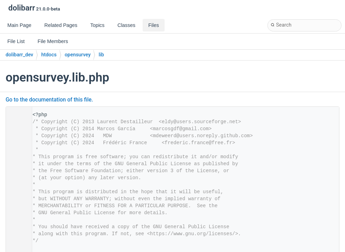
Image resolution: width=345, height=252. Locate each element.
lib (101, 55)
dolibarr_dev (19, 55)
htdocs (49, 55)
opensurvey (78, 55)
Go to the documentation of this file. (49, 100)
